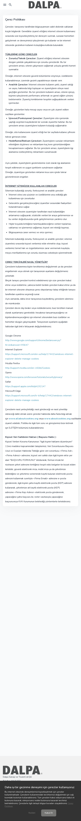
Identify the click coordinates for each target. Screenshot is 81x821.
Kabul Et (49, 813)
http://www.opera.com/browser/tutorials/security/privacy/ (33, 377)
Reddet (32, 813)
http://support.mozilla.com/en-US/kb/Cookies (27, 368)
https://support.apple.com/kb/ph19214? (25, 386)
